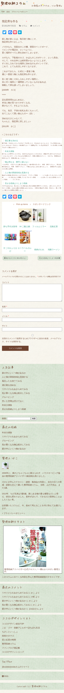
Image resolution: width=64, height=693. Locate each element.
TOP (3, 12)
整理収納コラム (13, 3)
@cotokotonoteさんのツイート (15, 670)
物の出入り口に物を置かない (15, 258)
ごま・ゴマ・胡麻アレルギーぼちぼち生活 (21, 631)
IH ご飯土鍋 (25, 226)
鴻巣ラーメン (54, 250)
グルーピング (8, 400)
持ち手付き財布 (10, 226)
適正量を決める (11, 141)
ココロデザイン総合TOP (13, 627)
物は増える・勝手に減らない (17, 162)
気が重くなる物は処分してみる (16, 396)
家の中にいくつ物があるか (14, 376)
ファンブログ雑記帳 (11, 651)
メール (5, 319)
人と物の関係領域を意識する (17, 173)
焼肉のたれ (39, 250)
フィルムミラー (39, 226)
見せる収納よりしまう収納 (16, 183)
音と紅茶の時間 (9, 643)
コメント (36, 26)
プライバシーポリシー (20, 12)
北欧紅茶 (54, 226)
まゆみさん (34, 612)
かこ (33, 596)
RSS (5, 679)
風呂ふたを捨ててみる (12, 384)
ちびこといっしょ (10, 635)
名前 (4, 310)
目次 (8, 12)
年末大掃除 (9, 151)
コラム (24, 26)
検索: (4, 422)
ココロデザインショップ (13, 655)
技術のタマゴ (8, 639)
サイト (5, 329)
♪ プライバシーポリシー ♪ (13, 516)
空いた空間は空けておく (13, 404)
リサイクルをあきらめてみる (15, 392)
